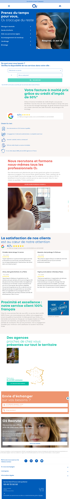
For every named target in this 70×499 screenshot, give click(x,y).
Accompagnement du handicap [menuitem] (16, 37)
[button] (35, 80)
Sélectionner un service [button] (15, 70)
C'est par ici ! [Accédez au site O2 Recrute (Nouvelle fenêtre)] (40, 1)
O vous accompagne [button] (8, 467)
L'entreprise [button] (5, 471)
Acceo (41, 495)
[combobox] (35, 70)
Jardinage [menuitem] (16, 41)
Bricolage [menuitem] (16, 45)
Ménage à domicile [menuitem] (16, 26)
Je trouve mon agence (17, 383)
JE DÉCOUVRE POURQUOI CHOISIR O (35, 184)
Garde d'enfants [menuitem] (16, 30)
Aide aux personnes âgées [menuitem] (16, 34)
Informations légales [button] (7, 475)
